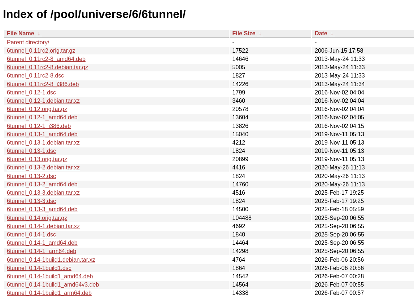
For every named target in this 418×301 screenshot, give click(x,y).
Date (321, 33)
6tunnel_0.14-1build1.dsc (39, 268)
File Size (244, 33)
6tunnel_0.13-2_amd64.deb (42, 184)
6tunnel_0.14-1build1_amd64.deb (50, 276)
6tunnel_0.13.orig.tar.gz (37, 159)
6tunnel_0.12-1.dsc (31, 92)
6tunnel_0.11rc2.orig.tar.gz (41, 51)
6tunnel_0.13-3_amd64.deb (42, 209)
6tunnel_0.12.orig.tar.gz (37, 109)
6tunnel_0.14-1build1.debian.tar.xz (51, 260)
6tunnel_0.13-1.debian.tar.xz (43, 143)
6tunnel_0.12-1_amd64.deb (42, 117)
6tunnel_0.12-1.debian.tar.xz (43, 101)
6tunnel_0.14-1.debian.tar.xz (43, 226)
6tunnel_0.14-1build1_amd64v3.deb (53, 285)
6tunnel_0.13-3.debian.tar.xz (43, 193)
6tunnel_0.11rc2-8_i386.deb (43, 84)
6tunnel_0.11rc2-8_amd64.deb (46, 59)
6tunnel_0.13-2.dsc (31, 176)
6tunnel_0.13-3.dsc (31, 201)
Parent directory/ (28, 42)
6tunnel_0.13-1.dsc (31, 151)
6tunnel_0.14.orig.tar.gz (37, 218)
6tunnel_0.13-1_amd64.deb (42, 134)
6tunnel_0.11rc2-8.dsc (35, 75)
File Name (20, 33)
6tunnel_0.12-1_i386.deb (39, 126)
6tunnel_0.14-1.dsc (31, 234)
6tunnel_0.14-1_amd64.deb (42, 243)
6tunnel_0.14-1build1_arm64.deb (49, 293)
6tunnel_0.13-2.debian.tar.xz (43, 167)
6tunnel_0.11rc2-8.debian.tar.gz (47, 67)
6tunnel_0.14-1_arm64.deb (41, 251)
